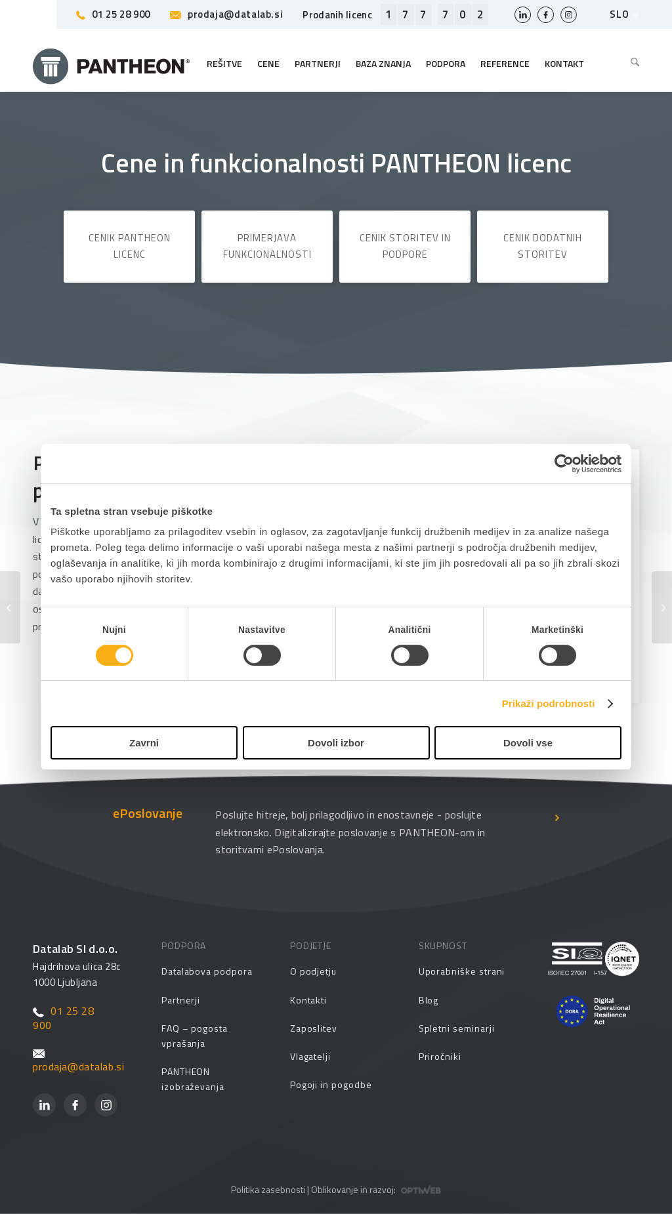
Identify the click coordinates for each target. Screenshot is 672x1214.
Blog (429, 1000)
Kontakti (308, 1000)
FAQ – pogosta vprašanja (194, 1035)
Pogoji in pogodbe (331, 1084)
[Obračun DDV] (662, 607)
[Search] (631, 63)
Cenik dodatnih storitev (542, 246)
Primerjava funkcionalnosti (267, 246)
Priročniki (440, 1056)
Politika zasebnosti (268, 1189)
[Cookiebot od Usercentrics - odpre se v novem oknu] (564, 464)
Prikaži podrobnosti (548, 703)
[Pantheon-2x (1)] (111, 63)
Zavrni (144, 742)
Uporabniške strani (462, 971)
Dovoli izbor (336, 742)
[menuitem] (631, 63)
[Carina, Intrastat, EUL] (10, 607)
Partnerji (180, 1000)
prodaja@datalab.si (226, 14)
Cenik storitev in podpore (405, 246)
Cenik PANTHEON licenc (130, 246)
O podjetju (313, 971)
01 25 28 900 (113, 14)
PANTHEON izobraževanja (192, 1078)
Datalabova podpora (207, 971)
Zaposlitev (313, 1028)
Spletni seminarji (457, 1028)
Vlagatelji (310, 1056)
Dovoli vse (528, 742)
